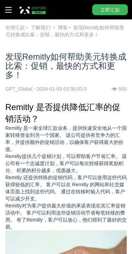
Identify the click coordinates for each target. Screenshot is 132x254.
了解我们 (41, 27)
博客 (63, 27)
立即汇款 (110, 10)
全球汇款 (15, 27)
